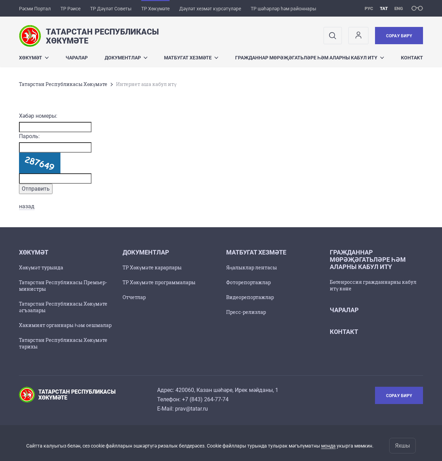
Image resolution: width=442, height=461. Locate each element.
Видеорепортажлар (250, 297)
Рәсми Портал (35, 8)
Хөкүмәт (34, 57)
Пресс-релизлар (246, 312)
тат (384, 8)
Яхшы (402, 445)
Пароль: (29, 136)
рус (369, 8)
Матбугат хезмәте (191, 57)
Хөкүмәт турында (41, 267)
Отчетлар (134, 297)
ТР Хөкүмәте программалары (159, 282)
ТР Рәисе (70, 8)
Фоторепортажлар (248, 282)
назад (27, 206)
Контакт (412, 57)
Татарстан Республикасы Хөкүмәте (63, 84)
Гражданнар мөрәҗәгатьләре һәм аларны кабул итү (309, 57)
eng (398, 8)
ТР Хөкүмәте (155, 8)
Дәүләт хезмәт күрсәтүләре (210, 8)
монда (328, 446)
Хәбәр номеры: (38, 116)
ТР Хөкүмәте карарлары (152, 267)
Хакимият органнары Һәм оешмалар (65, 325)
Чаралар (77, 57)
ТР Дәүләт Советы (111, 8)
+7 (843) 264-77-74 (205, 399)
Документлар (126, 57)
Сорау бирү (399, 35)
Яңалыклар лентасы (251, 267)
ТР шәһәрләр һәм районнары (283, 8)
